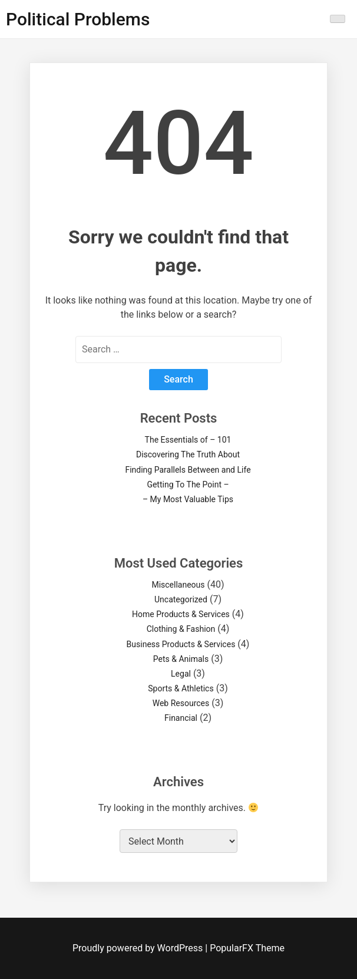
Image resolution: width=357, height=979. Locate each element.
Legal (181, 673)
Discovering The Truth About (188, 454)
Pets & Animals (181, 659)
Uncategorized (180, 599)
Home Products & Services (181, 614)
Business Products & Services (181, 644)
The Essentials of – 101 (188, 439)
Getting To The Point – (188, 484)
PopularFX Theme (247, 948)
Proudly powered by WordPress (138, 948)
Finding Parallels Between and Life (187, 469)
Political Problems (78, 19)
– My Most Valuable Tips (188, 499)
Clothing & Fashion (181, 629)
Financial (180, 718)
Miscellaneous (177, 584)
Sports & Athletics (180, 688)
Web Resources (181, 703)
